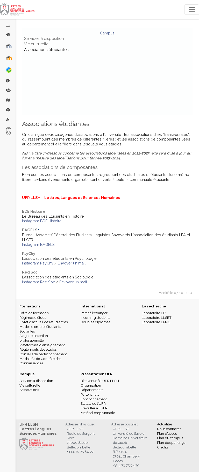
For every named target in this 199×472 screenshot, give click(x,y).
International (93, 306)
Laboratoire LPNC (156, 322)
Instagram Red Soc (38, 282)
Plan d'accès (167, 433)
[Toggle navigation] (191, 9)
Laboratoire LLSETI (157, 317)
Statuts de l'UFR (93, 403)
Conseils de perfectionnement (43, 354)
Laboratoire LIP (154, 313)
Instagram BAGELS (38, 244)
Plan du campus (170, 438)
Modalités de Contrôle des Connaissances (40, 361)
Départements (92, 390)
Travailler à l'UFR (94, 408)
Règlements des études (37, 349)
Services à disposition (44, 38)
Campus (107, 33)
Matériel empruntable (98, 413)
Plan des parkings (171, 442)
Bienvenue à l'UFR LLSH (100, 381)
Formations (29, 306)
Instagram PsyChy (37, 263)
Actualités (164, 424)
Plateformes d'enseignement (42, 345)
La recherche (154, 306)
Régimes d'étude (32, 317)
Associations (29, 390)
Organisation (91, 385)
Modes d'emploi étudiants (40, 327)
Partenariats (90, 394)
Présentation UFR (96, 374)
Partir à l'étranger (94, 313)
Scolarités (27, 331)
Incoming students (95, 317)
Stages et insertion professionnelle (33, 338)
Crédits (162, 447)
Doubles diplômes (95, 322)
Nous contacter (169, 429)
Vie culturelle (36, 44)
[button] (8, 35)
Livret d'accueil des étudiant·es (43, 322)
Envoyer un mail (72, 263)
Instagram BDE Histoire (42, 221)
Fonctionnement (94, 399)
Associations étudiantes (46, 49)
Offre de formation (34, 313)
